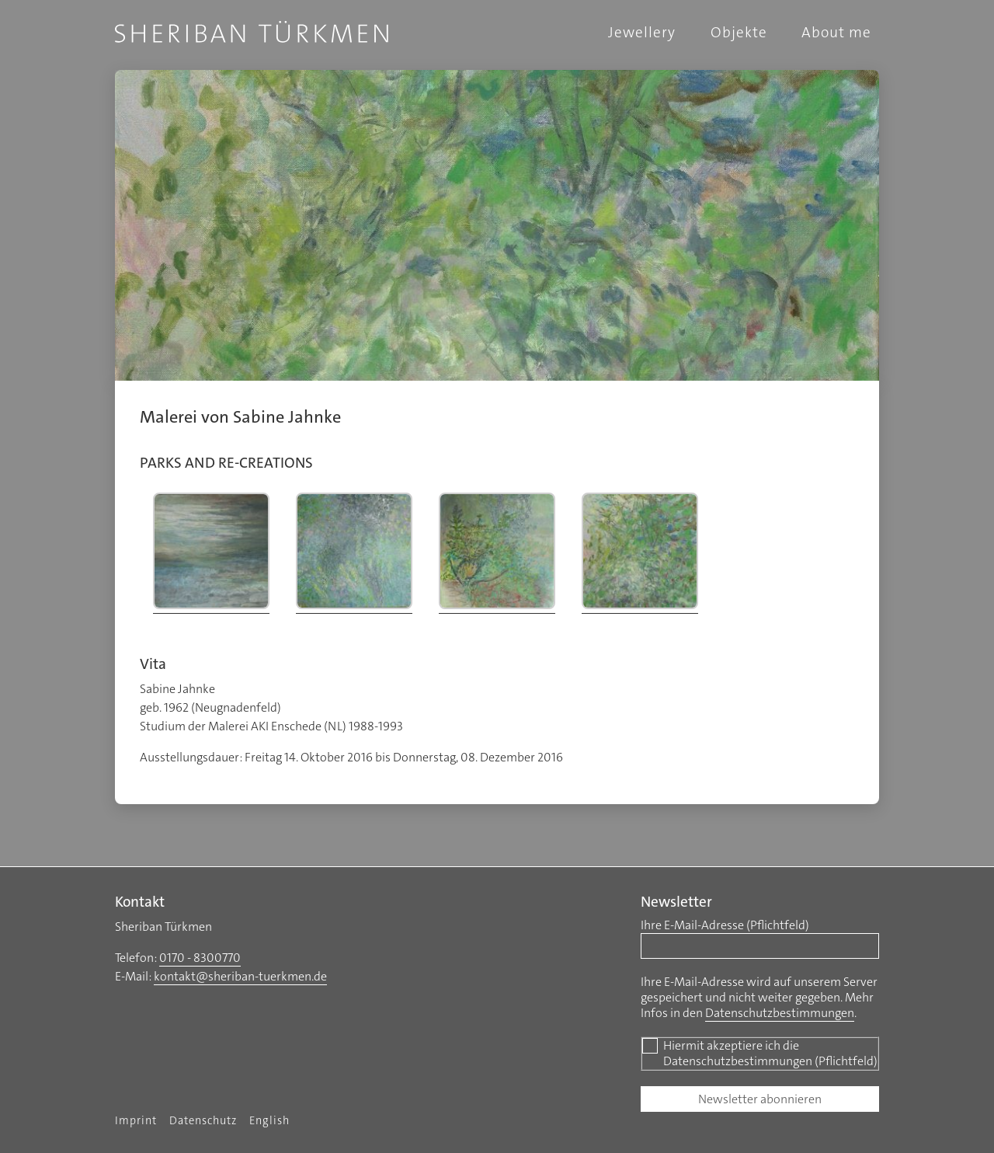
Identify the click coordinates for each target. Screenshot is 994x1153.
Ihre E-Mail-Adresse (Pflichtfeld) (725, 925)
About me (836, 32)
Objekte (739, 32)
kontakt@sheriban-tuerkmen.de (240, 976)
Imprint (136, 1120)
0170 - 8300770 (200, 957)
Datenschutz (203, 1120)
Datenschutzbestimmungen (779, 1013)
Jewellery (642, 32)
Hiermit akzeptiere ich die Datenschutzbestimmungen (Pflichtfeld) (759, 1053)
